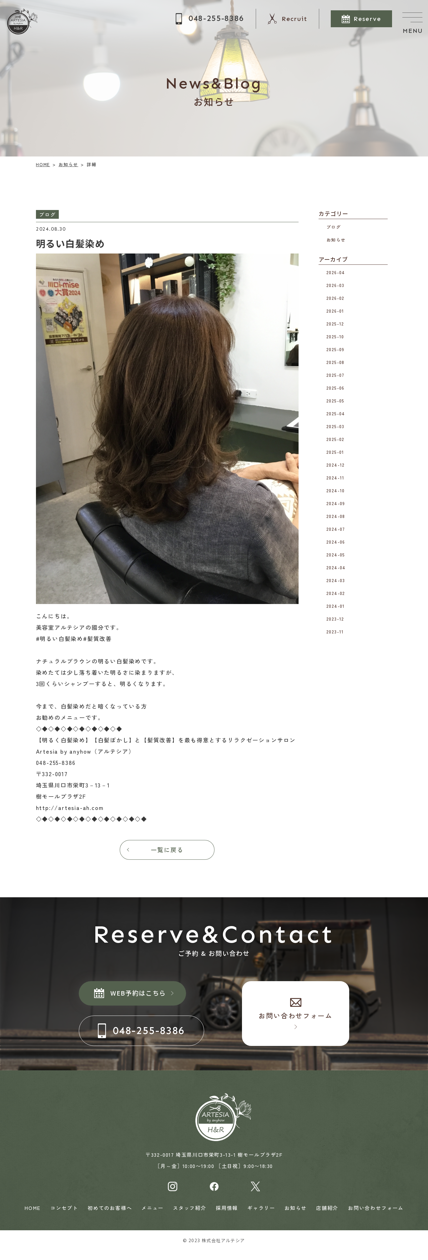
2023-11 (335, 631)
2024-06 (335, 542)
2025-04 (335, 413)
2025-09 (335, 349)
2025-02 (335, 439)
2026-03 (335, 285)
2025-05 (335, 400)
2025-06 (335, 388)
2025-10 (335, 336)
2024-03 (335, 580)
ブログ (333, 226)
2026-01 (335, 311)
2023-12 (335, 619)
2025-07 (335, 375)
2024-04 (336, 567)
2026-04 (335, 272)
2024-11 (335, 477)
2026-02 (335, 298)
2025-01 (335, 452)
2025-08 (335, 362)
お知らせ (336, 239)
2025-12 (335, 323)
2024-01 (335, 606)
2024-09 (335, 503)
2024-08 (335, 516)
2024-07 (335, 529)
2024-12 (335, 465)
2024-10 (335, 490)
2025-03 (335, 426)
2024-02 (335, 593)
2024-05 (335, 554)
